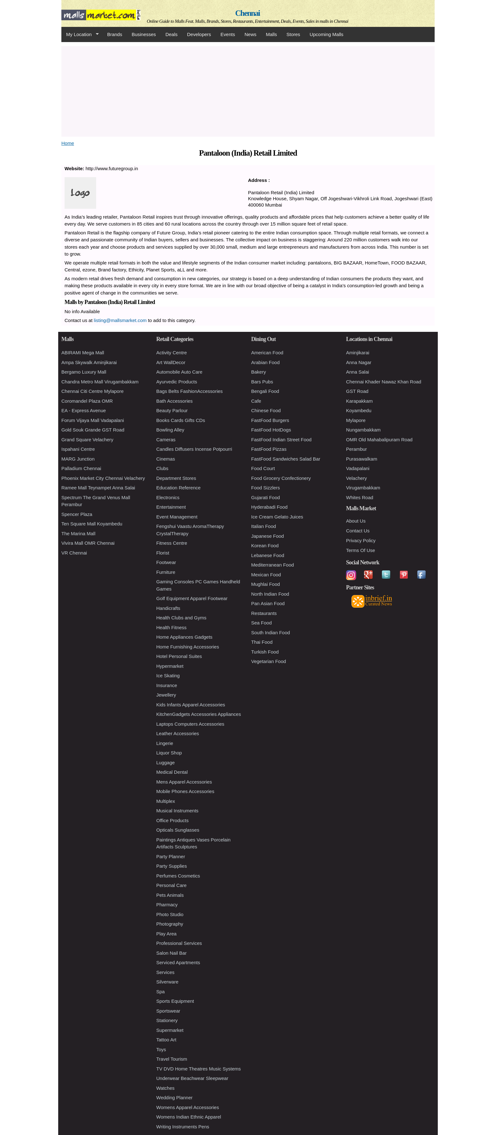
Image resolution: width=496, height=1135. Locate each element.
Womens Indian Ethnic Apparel (188, 1116)
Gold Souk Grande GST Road (92, 429)
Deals (171, 34)
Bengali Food (265, 391)
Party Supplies (171, 866)
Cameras (166, 439)
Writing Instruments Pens (182, 1126)
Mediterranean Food (272, 565)
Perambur (356, 449)
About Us (356, 521)
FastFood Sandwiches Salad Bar (285, 459)
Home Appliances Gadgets (184, 637)
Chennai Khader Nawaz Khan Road (383, 381)
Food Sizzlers (265, 487)
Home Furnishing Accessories (187, 646)
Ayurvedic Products (176, 381)
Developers (199, 34)
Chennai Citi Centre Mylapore (92, 391)
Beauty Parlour (172, 410)
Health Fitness (171, 627)
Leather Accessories (177, 733)
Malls (271, 34)
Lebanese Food (267, 555)
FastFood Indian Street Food (281, 439)
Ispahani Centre (78, 449)
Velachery (356, 478)
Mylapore (356, 420)
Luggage (165, 762)
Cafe (256, 401)
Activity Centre (171, 352)
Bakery (258, 372)
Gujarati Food (265, 497)
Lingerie (164, 743)
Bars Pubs (262, 381)
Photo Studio (169, 914)
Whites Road (359, 497)
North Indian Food (270, 594)
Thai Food (262, 642)
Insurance (166, 685)
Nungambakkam (363, 429)
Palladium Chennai (81, 468)
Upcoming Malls (327, 34)
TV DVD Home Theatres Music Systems (198, 1068)
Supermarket (169, 1030)
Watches (165, 1088)
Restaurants (264, 613)
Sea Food (261, 622)
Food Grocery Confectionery (281, 478)
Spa (160, 991)
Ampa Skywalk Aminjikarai (89, 362)
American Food (267, 352)
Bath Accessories (174, 401)
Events (227, 34)
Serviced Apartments (178, 962)
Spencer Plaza (76, 514)
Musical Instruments (177, 810)
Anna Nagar (358, 362)
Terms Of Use (360, 550)
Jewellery (166, 695)
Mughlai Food (265, 584)
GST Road (357, 391)
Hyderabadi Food (269, 507)
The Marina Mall (78, 533)
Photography (169, 924)
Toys (161, 1049)
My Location (80, 34)
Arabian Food (265, 362)
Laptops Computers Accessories (190, 724)
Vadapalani (357, 468)
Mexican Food (266, 574)
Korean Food (265, 545)
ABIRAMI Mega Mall (82, 352)
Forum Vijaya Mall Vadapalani (92, 420)
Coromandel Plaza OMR (87, 401)
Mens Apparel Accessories (184, 782)
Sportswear (168, 1011)
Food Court (263, 468)
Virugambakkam (363, 487)
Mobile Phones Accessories (185, 791)
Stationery (167, 1020)
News (251, 34)
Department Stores (176, 478)
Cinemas (165, 459)
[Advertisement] (248, 90)
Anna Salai (357, 372)
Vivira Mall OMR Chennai (88, 543)
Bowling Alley (170, 429)
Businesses (144, 34)
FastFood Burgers (270, 420)
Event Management (176, 516)
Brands (114, 34)
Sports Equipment (175, 1001)
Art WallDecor (170, 362)
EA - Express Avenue (83, 410)
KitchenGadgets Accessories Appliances (198, 714)
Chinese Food (266, 410)
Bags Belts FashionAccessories (189, 391)
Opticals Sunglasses (177, 830)
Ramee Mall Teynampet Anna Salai (98, 487)
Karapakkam (359, 401)
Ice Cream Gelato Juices (277, 516)
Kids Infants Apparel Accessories (190, 704)
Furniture (165, 572)
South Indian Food (270, 632)
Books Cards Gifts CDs (180, 420)
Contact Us (357, 530)
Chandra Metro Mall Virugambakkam (100, 381)
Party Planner (170, 856)
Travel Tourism (171, 1059)
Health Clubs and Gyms (181, 617)
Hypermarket (169, 666)
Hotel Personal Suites (179, 656)
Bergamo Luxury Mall (83, 372)
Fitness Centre (171, 543)
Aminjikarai (357, 352)
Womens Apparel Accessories (187, 1107)
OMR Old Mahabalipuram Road (379, 439)
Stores (293, 34)
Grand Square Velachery (87, 439)
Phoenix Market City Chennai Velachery (103, 478)
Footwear (166, 562)
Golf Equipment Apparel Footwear (191, 598)
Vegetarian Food (268, 661)
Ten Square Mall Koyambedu (91, 523)
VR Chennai (74, 552)
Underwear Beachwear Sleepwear (192, 1078)
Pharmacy (167, 904)
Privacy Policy (360, 540)
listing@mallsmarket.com (120, 320)
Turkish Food (265, 651)
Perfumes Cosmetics (178, 875)
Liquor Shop (169, 752)
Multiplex (165, 801)
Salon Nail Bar (171, 953)
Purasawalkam (361, 459)
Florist (162, 552)
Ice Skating (168, 675)
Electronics (167, 497)
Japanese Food (267, 536)
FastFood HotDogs (271, 429)
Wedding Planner (174, 1097)
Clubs (162, 468)
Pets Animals (170, 895)
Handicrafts (168, 608)
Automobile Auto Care (179, 372)
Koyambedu (358, 410)
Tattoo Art (166, 1039)
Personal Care (171, 885)
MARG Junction (78, 459)
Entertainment (171, 507)
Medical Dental (172, 772)
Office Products (172, 820)
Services (165, 972)
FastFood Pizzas (269, 449)
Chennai (247, 13)
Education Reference (178, 487)
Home (67, 143)
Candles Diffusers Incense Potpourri (194, 449)
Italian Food (263, 526)
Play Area (166, 933)
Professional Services (179, 943)
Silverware (167, 981)
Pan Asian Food (268, 603)
